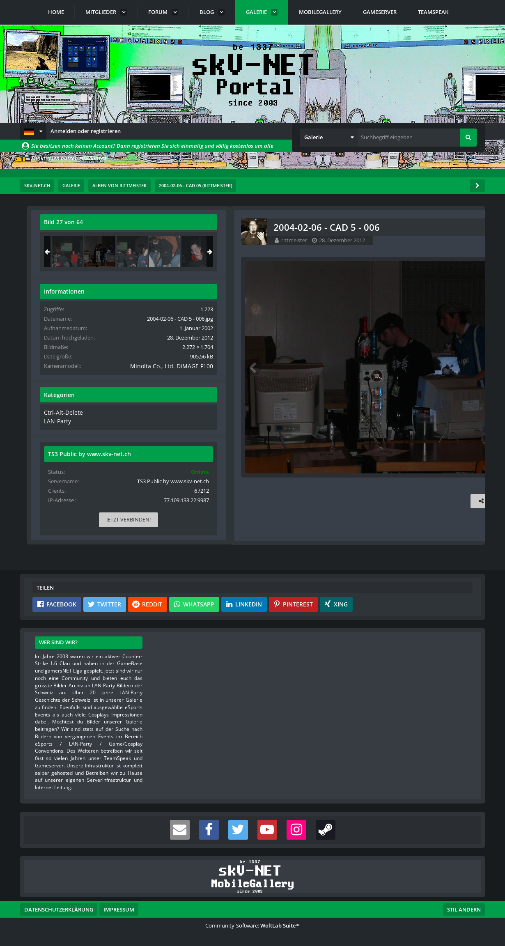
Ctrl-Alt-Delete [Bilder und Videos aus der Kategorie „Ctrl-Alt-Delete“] (379, 420)
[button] (33, 131)
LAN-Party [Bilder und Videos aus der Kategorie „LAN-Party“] (374, 428)
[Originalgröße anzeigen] (311, 227)
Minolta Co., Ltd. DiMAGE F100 (431, 373)
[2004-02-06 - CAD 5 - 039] (450, 251)
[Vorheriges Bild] (45, 367)
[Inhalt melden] (314, 502)
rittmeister (86, 240)
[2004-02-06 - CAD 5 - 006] (417, 251)
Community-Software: (252, 925)
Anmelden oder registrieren (85, 131)
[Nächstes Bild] (312, 367)
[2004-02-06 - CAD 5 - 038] (385, 251)
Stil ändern (464, 909)
